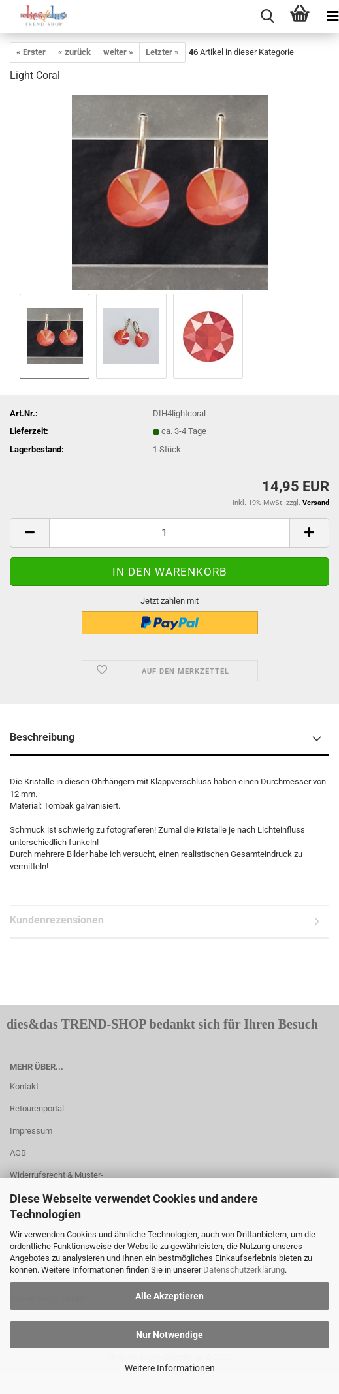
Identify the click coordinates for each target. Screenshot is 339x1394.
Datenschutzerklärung (244, 1270)
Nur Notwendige (169, 1334)
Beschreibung (42, 737)
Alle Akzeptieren (169, 1296)
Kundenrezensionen (57, 920)
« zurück (74, 52)
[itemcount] (169, 533)
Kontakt (24, 1086)
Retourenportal (37, 1108)
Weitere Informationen (170, 1368)
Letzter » (162, 52)
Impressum (31, 1131)
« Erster (31, 52)
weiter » (118, 52)
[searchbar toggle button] (267, 16)
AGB (18, 1153)
